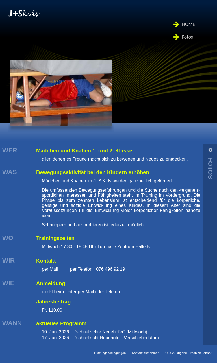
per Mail (50, 269)
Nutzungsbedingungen (110, 353)
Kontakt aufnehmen (145, 353)
